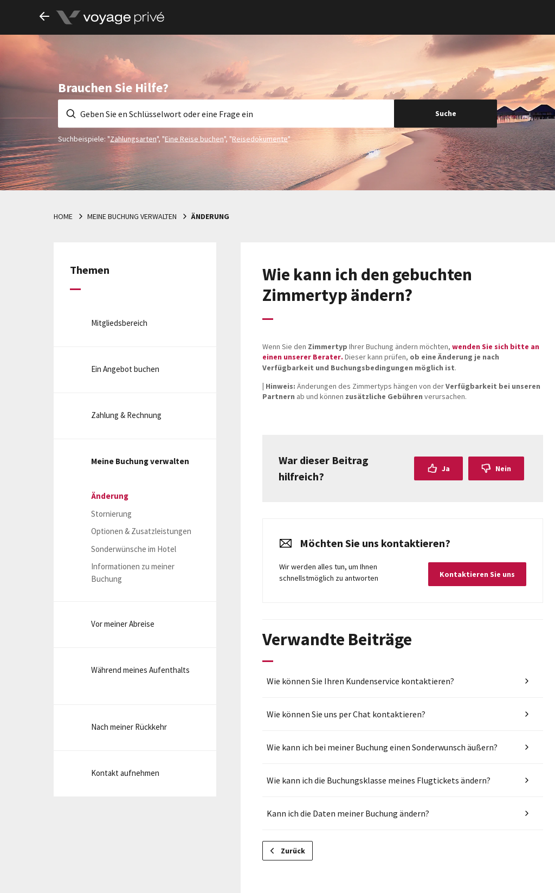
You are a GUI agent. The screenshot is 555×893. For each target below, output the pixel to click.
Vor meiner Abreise (122, 624)
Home (63, 216)
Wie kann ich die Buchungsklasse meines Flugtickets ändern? (379, 780)
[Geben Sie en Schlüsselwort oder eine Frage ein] (226, 113)
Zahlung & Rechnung (126, 415)
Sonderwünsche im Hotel (133, 549)
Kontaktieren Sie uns (477, 574)
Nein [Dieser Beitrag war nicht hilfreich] (503, 468)
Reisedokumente (260, 138)
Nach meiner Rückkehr (129, 727)
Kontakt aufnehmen (125, 773)
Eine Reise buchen (194, 138)
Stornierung (111, 514)
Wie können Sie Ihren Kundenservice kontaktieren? (360, 681)
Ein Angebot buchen (125, 369)
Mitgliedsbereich (119, 323)
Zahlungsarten (133, 138)
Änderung (210, 216)
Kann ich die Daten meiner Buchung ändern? (348, 813)
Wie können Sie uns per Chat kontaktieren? (346, 714)
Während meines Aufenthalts (140, 670)
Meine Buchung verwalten (132, 216)
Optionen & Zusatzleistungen (141, 531)
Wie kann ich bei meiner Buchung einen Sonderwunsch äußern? (382, 747)
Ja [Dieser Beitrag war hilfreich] (446, 468)
